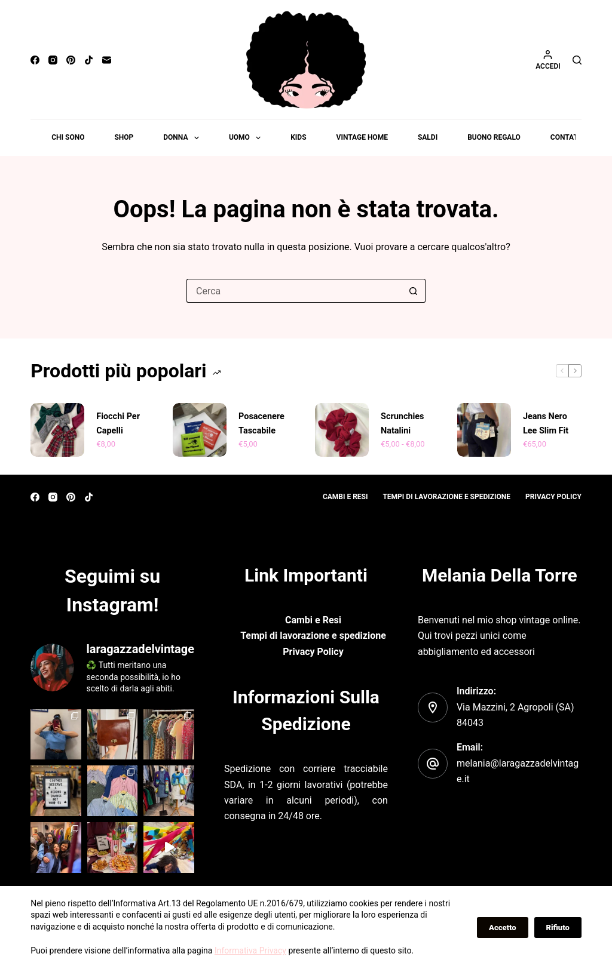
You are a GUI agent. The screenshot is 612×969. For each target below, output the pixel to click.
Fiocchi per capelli (118, 423)
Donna (183, 138)
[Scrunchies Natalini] (342, 430)
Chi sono (67, 137)
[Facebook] (34, 60)
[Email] (106, 60)
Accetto (502, 927)
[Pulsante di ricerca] (414, 291)
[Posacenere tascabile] (200, 430)
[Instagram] (52, 60)
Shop (123, 137)
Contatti (567, 137)
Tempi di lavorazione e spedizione (446, 497)
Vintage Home (362, 137)
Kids (298, 137)
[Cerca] (577, 60)
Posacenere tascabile (261, 423)
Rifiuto (558, 927)
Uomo (247, 138)
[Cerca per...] (294, 291)
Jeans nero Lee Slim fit (545, 423)
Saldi (427, 137)
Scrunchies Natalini (402, 423)
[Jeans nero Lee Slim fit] (484, 430)
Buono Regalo (494, 137)
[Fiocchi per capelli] (57, 430)
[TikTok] (88, 60)
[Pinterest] (70, 60)
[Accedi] (548, 60)
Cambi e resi (345, 497)
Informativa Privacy (250, 950)
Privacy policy (553, 497)
